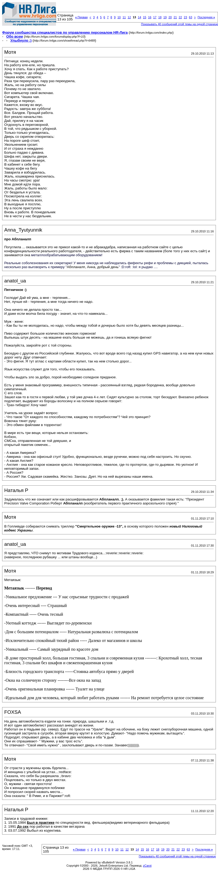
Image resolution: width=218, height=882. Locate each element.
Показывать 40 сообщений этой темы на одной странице (177, 856)
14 (139, 17)
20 (170, 17)
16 (149, 17)
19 (165, 17)
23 (185, 17)
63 (190, 17)
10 (119, 17)
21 (175, 17)
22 (180, 17)
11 (124, 17)
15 (144, 17)
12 (129, 17)
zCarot (147, 865)
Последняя (206, 17)
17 (154, 17)
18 (160, 17)
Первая (81, 17)
